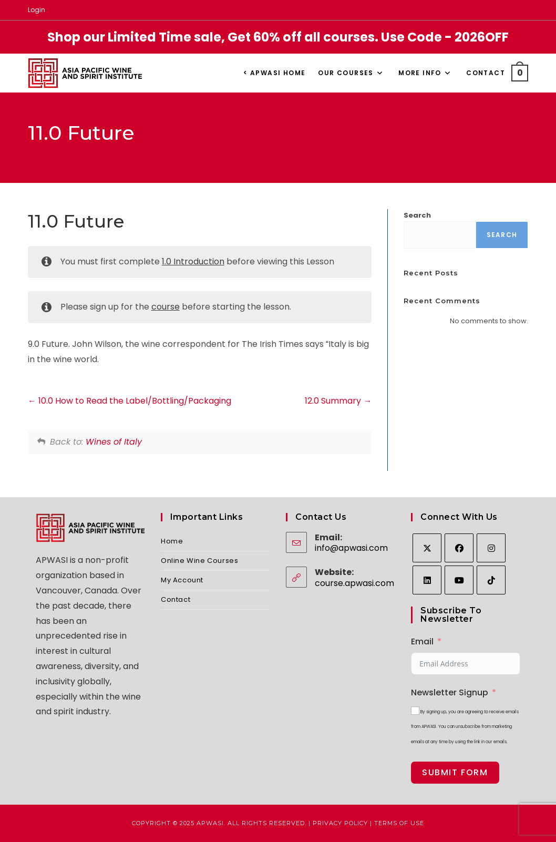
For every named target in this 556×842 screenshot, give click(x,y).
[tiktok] (491, 580)
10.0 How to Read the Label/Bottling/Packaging (129, 401)
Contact (175, 599)
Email (422, 641)
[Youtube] (459, 580)
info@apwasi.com (351, 548)
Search (417, 215)
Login (36, 9)
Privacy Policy (340, 823)
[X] (427, 547)
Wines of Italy (114, 442)
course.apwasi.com (354, 583)
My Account (182, 580)
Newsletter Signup (449, 692)
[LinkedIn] (427, 580)
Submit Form (455, 772)
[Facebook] (459, 547)
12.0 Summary (338, 401)
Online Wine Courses (199, 561)
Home (172, 541)
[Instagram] (491, 547)
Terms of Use (399, 823)
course (165, 307)
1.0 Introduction (193, 261)
